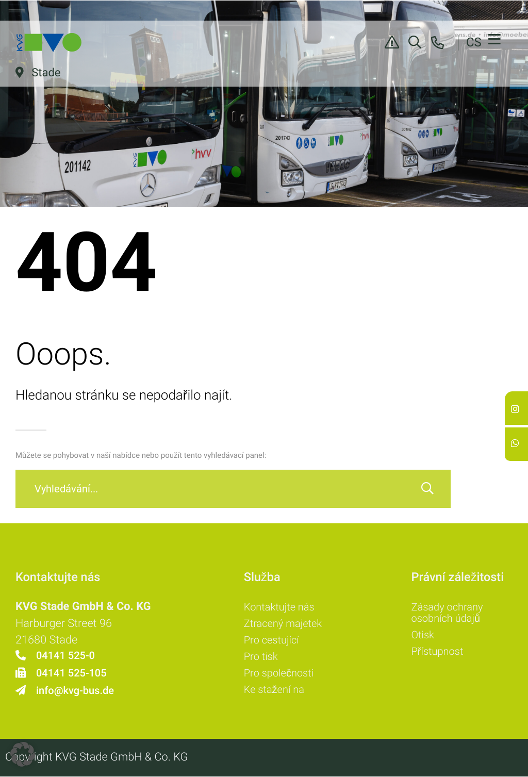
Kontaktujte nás (279, 607)
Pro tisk (261, 656)
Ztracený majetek (283, 623)
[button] (22, 754)
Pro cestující (271, 640)
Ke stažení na (274, 689)
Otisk (422, 635)
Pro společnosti (279, 673)
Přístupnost (437, 651)
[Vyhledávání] (427, 488)
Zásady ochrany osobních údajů (447, 612)
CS (474, 42)
